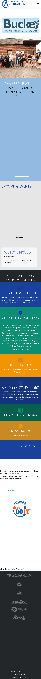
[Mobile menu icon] (38, 4)
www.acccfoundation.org (20, 349)
